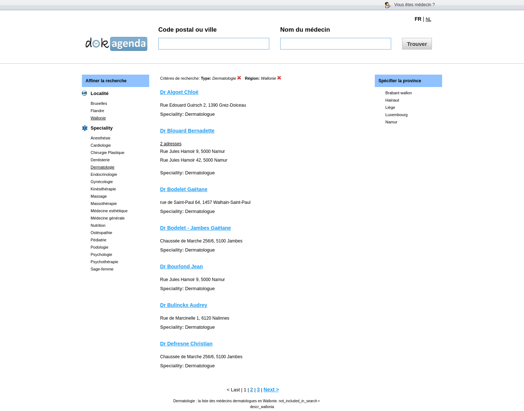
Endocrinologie (104, 174)
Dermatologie (102, 167)
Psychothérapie (104, 262)
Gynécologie (102, 181)
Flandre (97, 110)
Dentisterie (100, 160)
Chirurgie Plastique (107, 152)
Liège (390, 107)
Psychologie (101, 254)
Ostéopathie (101, 232)
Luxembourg (396, 114)
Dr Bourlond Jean (181, 266)
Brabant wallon (398, 93)
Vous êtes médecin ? (414, 4)
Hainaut (392, 100)
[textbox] (213, 44)
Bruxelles (99, 103)
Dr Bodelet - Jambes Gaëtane (195, 228)
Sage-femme (102, 269)
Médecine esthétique (109, 211)
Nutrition (98, 225)
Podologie (99, 247)
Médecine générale (108, 218)
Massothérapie (104, 203)
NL (428, 19)
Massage (99, 196)
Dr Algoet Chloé (179, 92)
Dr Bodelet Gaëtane (183, 189)
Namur (391, 122)
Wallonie (98, 118)
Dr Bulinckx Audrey (183, 305)
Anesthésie (100, 138)
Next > (271, 389)
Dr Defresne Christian (186, 344)
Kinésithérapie (103, 189)
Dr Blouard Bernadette (187, 131)
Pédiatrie (98, 240)
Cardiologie (101, 145)
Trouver (417, 44)
